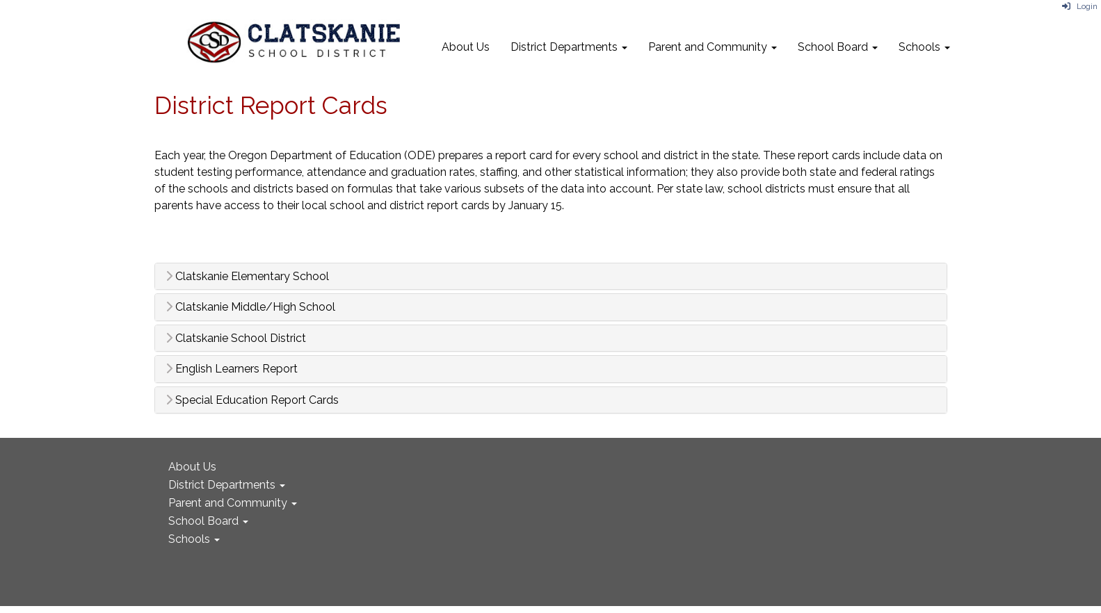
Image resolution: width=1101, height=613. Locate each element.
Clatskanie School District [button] (236, 338)
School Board (838, 47)
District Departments (569, 47)
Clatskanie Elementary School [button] (247, 276)
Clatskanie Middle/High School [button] (250, 307)
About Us (466, 47)
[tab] (551, 276)
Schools (924, 47)
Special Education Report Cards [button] (252, 400)
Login (1080, 6)
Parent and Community (712, 47)
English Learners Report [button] (232, 369)
